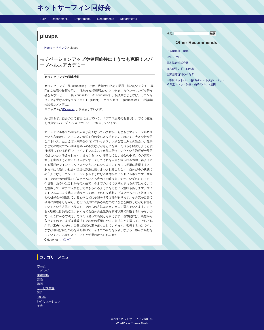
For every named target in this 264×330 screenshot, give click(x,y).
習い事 (41, 297)
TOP (43, 18)
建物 (40, 279)
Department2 (83, 18)
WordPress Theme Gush (132, 323)
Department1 (60, 18)
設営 (40, 292)
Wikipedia (68, 109)
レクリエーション (48, 301)
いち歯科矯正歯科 (178, 51)
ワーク (41, 266)
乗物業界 (43, 275)
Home (48, 47)
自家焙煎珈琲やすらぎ (180, 74)
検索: (170, 33)
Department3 (105, 18)
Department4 (128, 18)
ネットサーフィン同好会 (74, 7)
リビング (61, 47)
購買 (40, 283)
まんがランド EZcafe (181, 68)
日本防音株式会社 (178, 62)
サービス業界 (46, 288)
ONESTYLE (174, 56)
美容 (40, 305)
